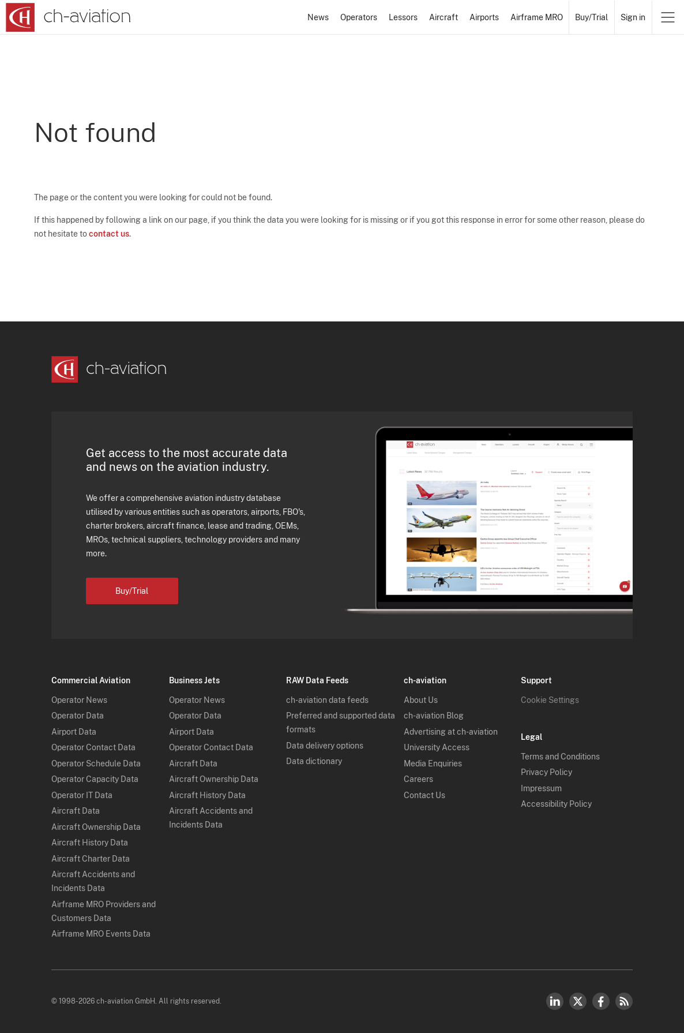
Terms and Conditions (560, 756)
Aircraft (443, 17)
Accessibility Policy (556, 804)
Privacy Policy (546, 772)
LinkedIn (554, 1001)
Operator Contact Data (93, 747)
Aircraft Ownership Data (96, 827)
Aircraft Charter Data (90, 858)
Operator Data (77, 715)
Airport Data (73, 731)
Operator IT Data (81, 795)
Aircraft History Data (89, 842)
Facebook (601, 1001)
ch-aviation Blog (434, 715)
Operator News (79, 700)
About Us (421, 700)
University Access (436, 747)
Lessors (403, 17)
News (318, 17)
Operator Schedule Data (96, 763)
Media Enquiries (433, 763)
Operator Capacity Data (94, 779)
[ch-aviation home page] (68, 17)
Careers (418, 779)
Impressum (541, 788)
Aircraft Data (75, 810)
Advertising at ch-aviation (451, 731)
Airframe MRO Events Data (101, 933)
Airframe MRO (536, 17)
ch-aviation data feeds (327, 700)
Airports (484, 17)
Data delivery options (324, 745)
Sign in (633, 17)
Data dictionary (314, 761)
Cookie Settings (550, 700)
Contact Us (424, 795)
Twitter (578, 1001)
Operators (358, 17)
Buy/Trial (591, 17)
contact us (109, 233)
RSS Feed (624, 1001)
